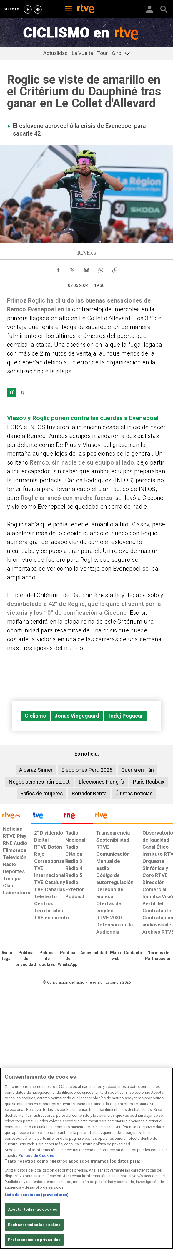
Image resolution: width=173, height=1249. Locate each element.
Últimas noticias (134, 793)
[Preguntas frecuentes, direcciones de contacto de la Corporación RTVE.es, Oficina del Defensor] (133, 953)
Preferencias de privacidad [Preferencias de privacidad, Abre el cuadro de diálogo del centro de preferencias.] (34, 1240)
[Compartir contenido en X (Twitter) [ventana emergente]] (72, 268)
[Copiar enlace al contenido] (115, 268)
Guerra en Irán (137, 770)
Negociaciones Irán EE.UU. (39, 782)
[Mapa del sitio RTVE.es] (115, 956)
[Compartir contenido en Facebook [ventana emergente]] (58, 268)
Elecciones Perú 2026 (86, 770)
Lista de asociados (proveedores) (37, 1194)
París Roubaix (148, 782)
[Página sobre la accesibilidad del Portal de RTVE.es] (93, 953)
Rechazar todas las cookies (34, 1224)
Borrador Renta (89, 793)
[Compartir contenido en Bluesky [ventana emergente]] (86, 268)
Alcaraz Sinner (36, 770)
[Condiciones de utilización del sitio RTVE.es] (6, 956)
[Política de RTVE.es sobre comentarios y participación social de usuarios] (158, 956)
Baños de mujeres (41, 793)
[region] (86, 1158)
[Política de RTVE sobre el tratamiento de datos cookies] (47, 959)
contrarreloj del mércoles (106, 309)
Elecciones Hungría (101, 782)
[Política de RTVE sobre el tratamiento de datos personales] (25, 959)
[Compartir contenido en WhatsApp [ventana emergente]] (101, 268)
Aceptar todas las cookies (32, 1209)
